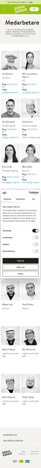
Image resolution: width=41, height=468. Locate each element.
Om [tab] (33, 199)
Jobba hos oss (34, 454)
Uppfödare (21, 454)
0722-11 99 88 (13, 176)
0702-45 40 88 (10, 85)
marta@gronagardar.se (31, 92)
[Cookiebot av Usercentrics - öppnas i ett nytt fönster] (29, 192)
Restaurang (35, 451)
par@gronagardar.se (10, 137)
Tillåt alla (20, 261)
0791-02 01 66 (29, 175)
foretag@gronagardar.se (12, 182)
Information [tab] (20, 199)
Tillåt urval (20, 267)
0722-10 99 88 (9, 130)
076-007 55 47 (29, 130)
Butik (23, 451)
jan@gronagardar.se (10, 92)
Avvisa (20, 274)
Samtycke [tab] (7, 199)
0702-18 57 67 (29, 85)
